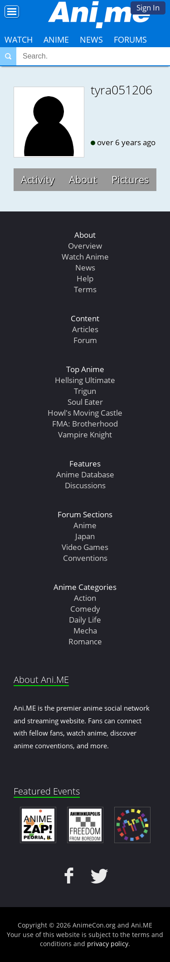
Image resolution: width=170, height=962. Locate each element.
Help (85, 278)
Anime (56, 39)
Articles (85, 329)
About (83, 179)
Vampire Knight (85, 434)
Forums (130, 39)
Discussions (85, 485)
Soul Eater (85, 402)
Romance (85, 641)
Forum (85, 340)
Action (85, 598)
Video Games (85, 547)
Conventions (85, 558)
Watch (19, 39)
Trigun (85, 391)
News (91, 39)
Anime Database (85, 474)
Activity (37, 179)
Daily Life (85, 619)
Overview (85, 245)
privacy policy (107, 943)
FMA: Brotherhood (85, 423)
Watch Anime (85, 256)
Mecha (85, 630)
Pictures (130, 179)
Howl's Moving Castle (85, 412)
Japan (85, 536)
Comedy (85, 609)
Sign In (148, 7)
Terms (85, 289)
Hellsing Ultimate (85, 380)
